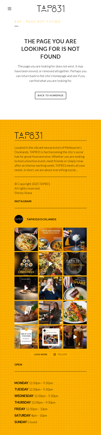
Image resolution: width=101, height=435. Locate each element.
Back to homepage (50, 95)
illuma (28, 193)
